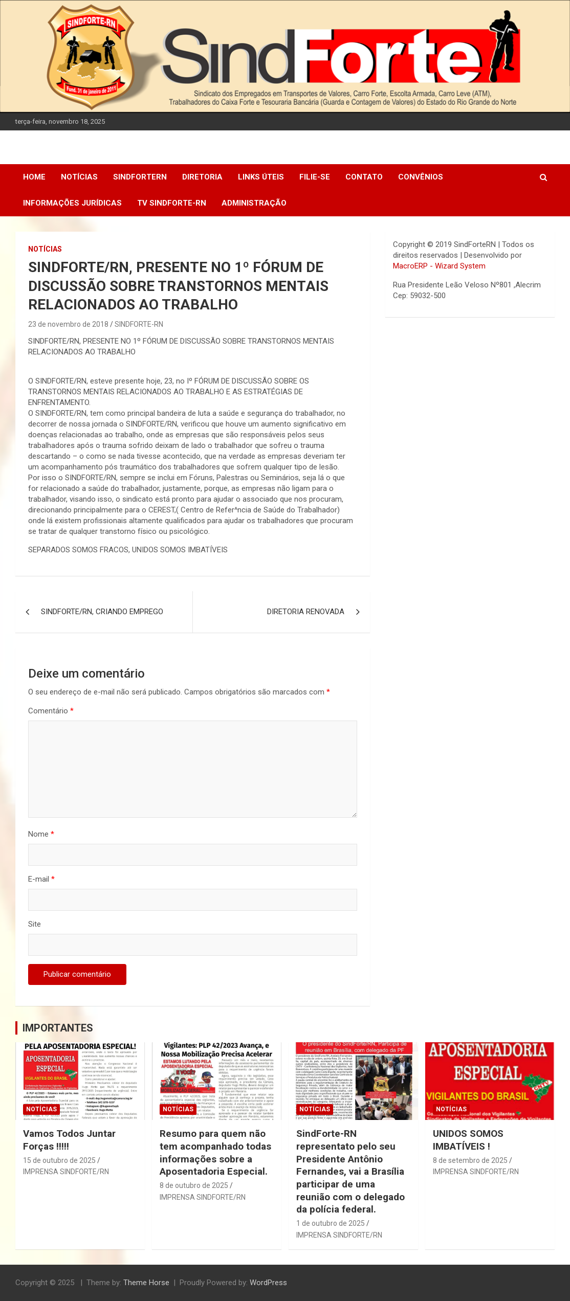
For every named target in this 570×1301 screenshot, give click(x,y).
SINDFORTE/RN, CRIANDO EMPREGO (102, 611)
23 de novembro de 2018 (68, 324)
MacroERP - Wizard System (439, 266)
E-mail (41, 879)
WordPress (268, 1282)
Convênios (420, 177)
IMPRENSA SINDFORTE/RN (66, 1172)
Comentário (51, 710)
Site (34, 924)
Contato (364, 177)
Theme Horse (146, 1282)
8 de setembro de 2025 (470, 1160)
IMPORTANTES (58, 1028)
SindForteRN (140, 177)
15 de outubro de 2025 (59, 1160)
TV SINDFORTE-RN (171, 203)
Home (34, 177)
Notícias (79, 177)
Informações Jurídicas (72, 203)
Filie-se (314, 177)
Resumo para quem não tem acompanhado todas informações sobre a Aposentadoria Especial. (215, 1152)
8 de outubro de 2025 (194, 1185)
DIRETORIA (202, 177)
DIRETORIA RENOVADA (305, 611)
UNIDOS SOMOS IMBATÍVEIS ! (468, 1140)
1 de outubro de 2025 (330, 1223)
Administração (254, 203)
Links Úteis (261, 177)
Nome (41, 834)
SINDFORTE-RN (139, 324)
